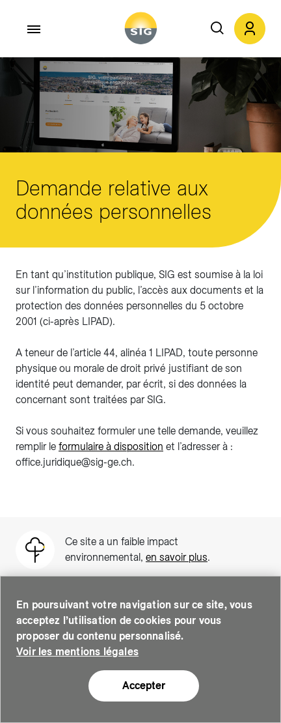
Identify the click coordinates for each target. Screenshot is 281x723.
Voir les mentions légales (77, 651)
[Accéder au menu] (34, 29)
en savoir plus (176, 557)
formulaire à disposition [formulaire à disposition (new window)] (111, 446)
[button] (249, 28)
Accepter (143, 685)
